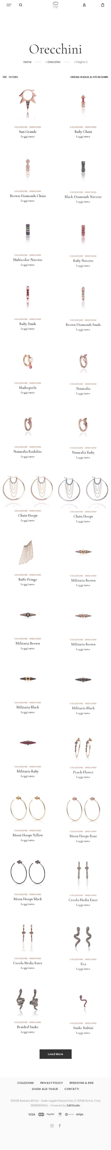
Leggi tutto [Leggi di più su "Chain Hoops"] (28, 530)
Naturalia (83, 402)
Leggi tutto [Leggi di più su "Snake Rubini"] (83, 1046)
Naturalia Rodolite (28, 461)
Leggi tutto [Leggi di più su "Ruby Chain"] (83, 137)
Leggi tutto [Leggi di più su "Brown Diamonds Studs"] (83, 343)
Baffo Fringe (27, 589)
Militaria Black (27, 717)
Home (27, 62)
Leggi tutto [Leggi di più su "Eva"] (83, 982)
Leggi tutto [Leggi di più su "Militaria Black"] (28, 722)
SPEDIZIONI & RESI (81, 1083)
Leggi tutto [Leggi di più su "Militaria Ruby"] (28, 786)
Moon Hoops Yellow (28, 845)
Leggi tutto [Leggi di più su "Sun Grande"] (28, 136)
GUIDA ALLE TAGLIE (45, 1089)
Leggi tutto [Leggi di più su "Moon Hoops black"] (28, 914)
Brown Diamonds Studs (83, 338)
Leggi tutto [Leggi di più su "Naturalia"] (83, 407)
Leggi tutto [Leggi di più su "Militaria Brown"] (83, 598)
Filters (10, 77)
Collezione (21, 127)
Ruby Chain (83, 132)
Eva (83, 977)
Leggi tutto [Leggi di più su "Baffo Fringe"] (28, 594)
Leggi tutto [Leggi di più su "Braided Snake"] (28, 1041)
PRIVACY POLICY (51, 1083)
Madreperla (27, 398)
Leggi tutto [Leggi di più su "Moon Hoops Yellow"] (28, 850)
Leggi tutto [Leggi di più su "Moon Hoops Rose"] (83, 854)
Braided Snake (27, 1037)
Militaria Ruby (28, 781)
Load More (55, 1054)
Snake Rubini (83, 1041)
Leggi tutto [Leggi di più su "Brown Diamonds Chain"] (28, 210)
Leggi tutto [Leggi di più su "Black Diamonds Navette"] (83, 215)
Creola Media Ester (83, 913)
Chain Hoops (28, 525)
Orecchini (53, 62)
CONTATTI (71, 1089)
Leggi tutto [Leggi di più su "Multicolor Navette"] (28, 275)
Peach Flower (83, 785)
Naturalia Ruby (83, 466)
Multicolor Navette (27, 270)
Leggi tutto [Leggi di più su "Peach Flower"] (83, 790)
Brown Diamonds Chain (28, 206)
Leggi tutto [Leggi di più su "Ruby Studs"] (28, 338)
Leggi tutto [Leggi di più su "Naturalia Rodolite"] (28, 466)
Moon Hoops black (28, 909)
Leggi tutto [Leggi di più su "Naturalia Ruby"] (83, 471)
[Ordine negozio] (89, 77)
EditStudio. (73, 1105)
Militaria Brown (83, 594)
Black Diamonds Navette (83, 210)
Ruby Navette (83, 274)
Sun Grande (28, 131)
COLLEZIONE (25, 1083)
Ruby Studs (27, 333)
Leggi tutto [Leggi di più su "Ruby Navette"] (83, 279)
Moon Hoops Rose (83, 849)
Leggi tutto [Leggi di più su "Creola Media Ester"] (83, 918)
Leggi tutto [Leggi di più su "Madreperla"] (28, 402)
